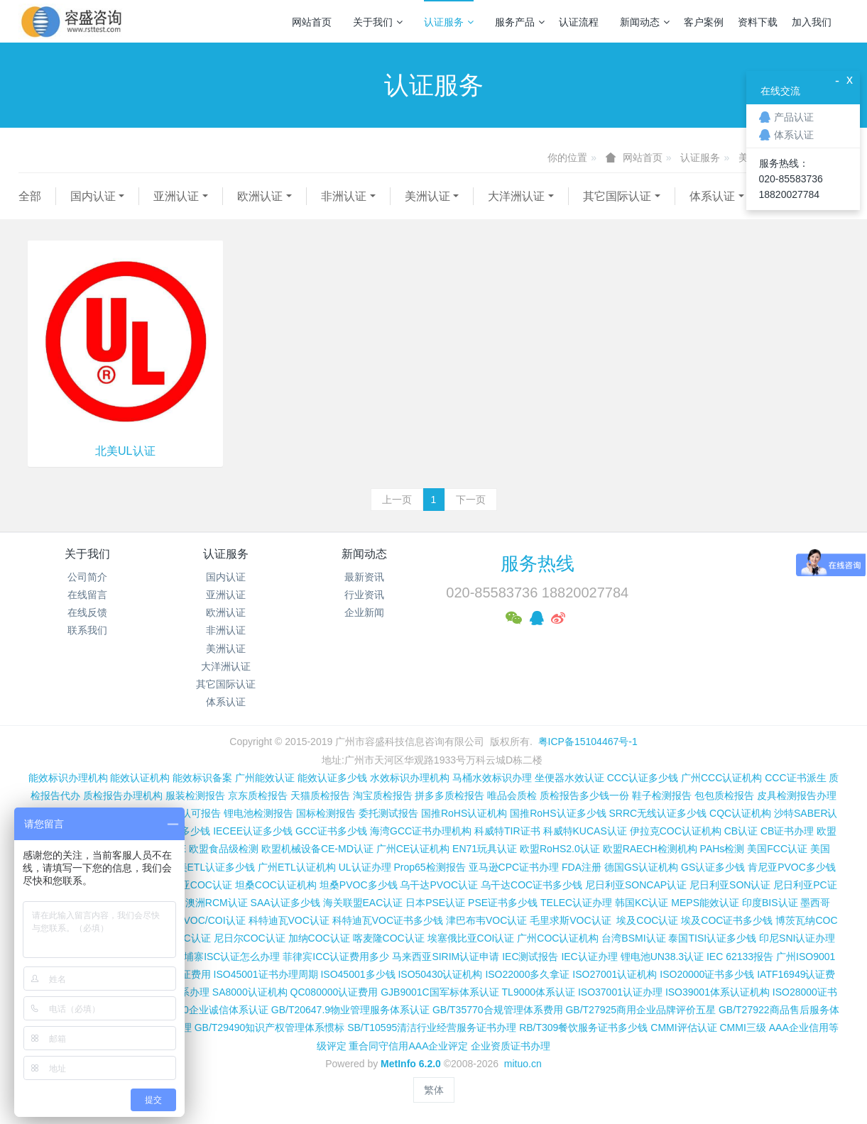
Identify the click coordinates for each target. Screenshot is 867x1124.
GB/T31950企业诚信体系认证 (203, 1009)
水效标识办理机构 (409, 777)
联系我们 (87, 630)
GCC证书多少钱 (331, 831)
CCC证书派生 (795, 777)
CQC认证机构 (740, 813)
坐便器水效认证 (569, 777)
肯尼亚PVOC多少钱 (792, 867)
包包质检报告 (724, 795)
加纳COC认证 (319, 938)
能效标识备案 (202, 777)
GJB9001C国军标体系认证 (439, 992)
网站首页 (312, 22)
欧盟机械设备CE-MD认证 (317, 848)
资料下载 (758, 22)
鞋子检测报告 (662, 795)
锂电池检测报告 (258, 813)
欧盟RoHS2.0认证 (560, 848)
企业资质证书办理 (510, 1046)
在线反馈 (87, 612)
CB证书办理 (787, 831)
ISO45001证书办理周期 (266, 974)
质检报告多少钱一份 (584, 795)
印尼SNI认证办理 (797, 938)
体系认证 (712, 196)
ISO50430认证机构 (440, 974)
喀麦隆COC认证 (389, 938)
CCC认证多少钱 (642, 777)
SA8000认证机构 (250, 992)
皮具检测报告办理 (796, 795)
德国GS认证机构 (641, 867)
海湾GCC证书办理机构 (420, 831)
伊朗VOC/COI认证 (205, 920)
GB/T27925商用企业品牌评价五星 (640, 1009)
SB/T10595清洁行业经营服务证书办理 (431, 1027)
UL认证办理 (365, 867)
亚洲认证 (176, 196)
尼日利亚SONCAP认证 (636, 885)
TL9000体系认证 (538, 992)
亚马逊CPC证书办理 (514, 867)
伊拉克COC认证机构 (675, 831)
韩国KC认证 (641, 902)
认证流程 (579, 22)
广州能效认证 (265, 777)
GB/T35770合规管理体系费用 (497, 1009)
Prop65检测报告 (429, 867)
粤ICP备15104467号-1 (588, 741)
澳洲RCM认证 (216, 902)
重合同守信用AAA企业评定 (408, 1046)
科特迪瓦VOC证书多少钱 (387, 920)
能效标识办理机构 (68, 777)
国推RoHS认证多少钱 (558, 813)
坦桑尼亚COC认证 (191, 885)
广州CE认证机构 (412, 848)
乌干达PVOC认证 (439, 885)
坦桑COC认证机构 (276, 885)
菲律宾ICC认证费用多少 (336, 956)
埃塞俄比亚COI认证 (471, 938)
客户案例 (704, 22)
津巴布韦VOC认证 (488, 920)
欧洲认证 (260, 196)
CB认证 (741, 831)
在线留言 (87, 594)
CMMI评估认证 (683, 1027)
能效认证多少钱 (332, 777)
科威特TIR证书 (507, 831)
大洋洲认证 (516, 196)
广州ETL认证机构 (297, 867)
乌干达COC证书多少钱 (531, 885)
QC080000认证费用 (334, 992)
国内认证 (93, 196)
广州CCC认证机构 (721, 777)
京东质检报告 (258, 795)
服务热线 (537, 563)
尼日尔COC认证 (249, 938)
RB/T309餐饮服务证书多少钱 (583, 1027)
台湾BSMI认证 (633, 938)
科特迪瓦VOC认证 (289, 920)
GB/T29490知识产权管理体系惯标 (270, 1027)
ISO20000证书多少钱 (707, 974)
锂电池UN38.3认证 (662, 956)
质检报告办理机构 (123, 795)
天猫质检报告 (320, 795)
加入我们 (811, 22)
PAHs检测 (722, 848)
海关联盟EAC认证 (363, 902)
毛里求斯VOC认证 (570, 920)
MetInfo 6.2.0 (411, 1063)
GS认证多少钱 (713, 867)
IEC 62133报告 (740, 956)
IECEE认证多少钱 (253, 831)
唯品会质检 (512, 795)
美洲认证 (427, 196)
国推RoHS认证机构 (464, 813)
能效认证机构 (140, 777)
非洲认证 (343, 196)
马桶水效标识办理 (492, 777)
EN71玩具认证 (484, 848)
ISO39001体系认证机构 (717, 992)
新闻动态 (645, 22)
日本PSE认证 (435, 902)
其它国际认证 (617, 196)
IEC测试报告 (530, 956)
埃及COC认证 (647, 920)
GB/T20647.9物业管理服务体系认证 (350, 1009)
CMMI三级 (742, 1027)
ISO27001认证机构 (614, 974)
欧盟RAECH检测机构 (650, 848)
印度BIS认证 (770, 902)
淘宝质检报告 (383, 795)
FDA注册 (581, 867)
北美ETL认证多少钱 (212, 867)
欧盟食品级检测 (223, 848)
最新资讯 (364, 577)
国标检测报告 (326, 813)
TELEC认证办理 (576, 902)
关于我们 (378, 22)
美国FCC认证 (777, 848)
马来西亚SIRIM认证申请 (445, 956)
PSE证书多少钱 (503, 902)
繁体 (434, 1090)
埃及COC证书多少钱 (727, 920)
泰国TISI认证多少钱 (712, 938)
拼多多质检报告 (449, 795)
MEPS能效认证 (705, 902)
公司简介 (87, 577)
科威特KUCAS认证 (585, 831)
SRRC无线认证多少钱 (658, 813)
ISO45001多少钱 (357, 974)
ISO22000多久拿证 (527, 974)
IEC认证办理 (589, 956)
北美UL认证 (125, 451)
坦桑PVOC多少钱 (359, 885)
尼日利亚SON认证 (729, 885)
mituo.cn (523, 1063)
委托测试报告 (388, 813)
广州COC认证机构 (558, 938)
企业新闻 (364, 612)
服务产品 (520, 22)
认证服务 (449, 22)
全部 (29, 196)
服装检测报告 (195, 795)
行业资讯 (364, 594)
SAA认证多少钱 (285, 902)
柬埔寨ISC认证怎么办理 (227, 956)
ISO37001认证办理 (620, 992)
